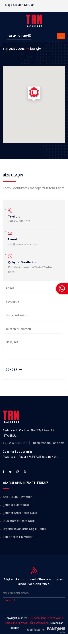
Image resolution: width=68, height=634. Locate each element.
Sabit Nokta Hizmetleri (18, 537)
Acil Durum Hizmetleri (17, 497)
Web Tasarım (46, 630)
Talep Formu (19, 36)
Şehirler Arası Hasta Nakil (20, 513)
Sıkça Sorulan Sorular (19, 5)
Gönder (14, 369)
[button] (34, 94)
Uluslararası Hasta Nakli (19, 521)
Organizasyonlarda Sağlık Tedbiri (25, 529)
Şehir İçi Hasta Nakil (16, 505)
